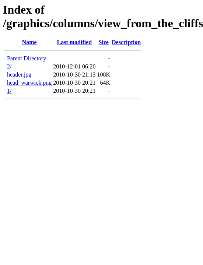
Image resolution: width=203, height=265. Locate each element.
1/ (9, 91)
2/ (9, 66)
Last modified (74, 42)
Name (29, 42)
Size (103, 42)
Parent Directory (26, 58)
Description (126, 42)
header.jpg (19, 74)
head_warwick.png (29, 83)
